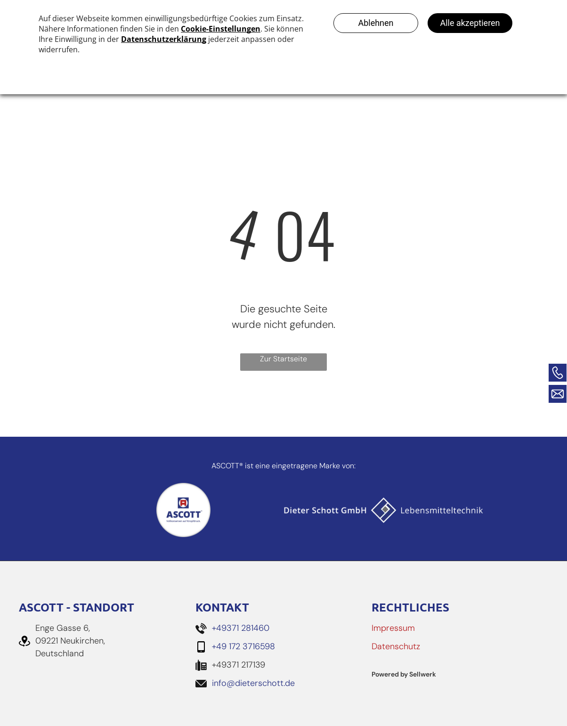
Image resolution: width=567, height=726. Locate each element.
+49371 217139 (238, 664)
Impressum (393, 628)
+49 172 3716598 (243, 646)
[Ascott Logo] (183, 510)
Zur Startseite (283, 359)
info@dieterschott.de (253, 683)
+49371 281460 (240, 628)
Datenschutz (396, 646)
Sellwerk (422, 674)
